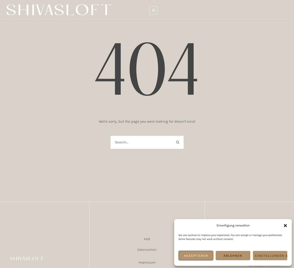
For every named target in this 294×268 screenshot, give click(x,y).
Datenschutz (146, 250)
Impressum (147, 262)
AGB (147, 239)
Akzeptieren (196, 256)
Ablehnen (232, 256)
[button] (285, 225)
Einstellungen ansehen (271, 256)
